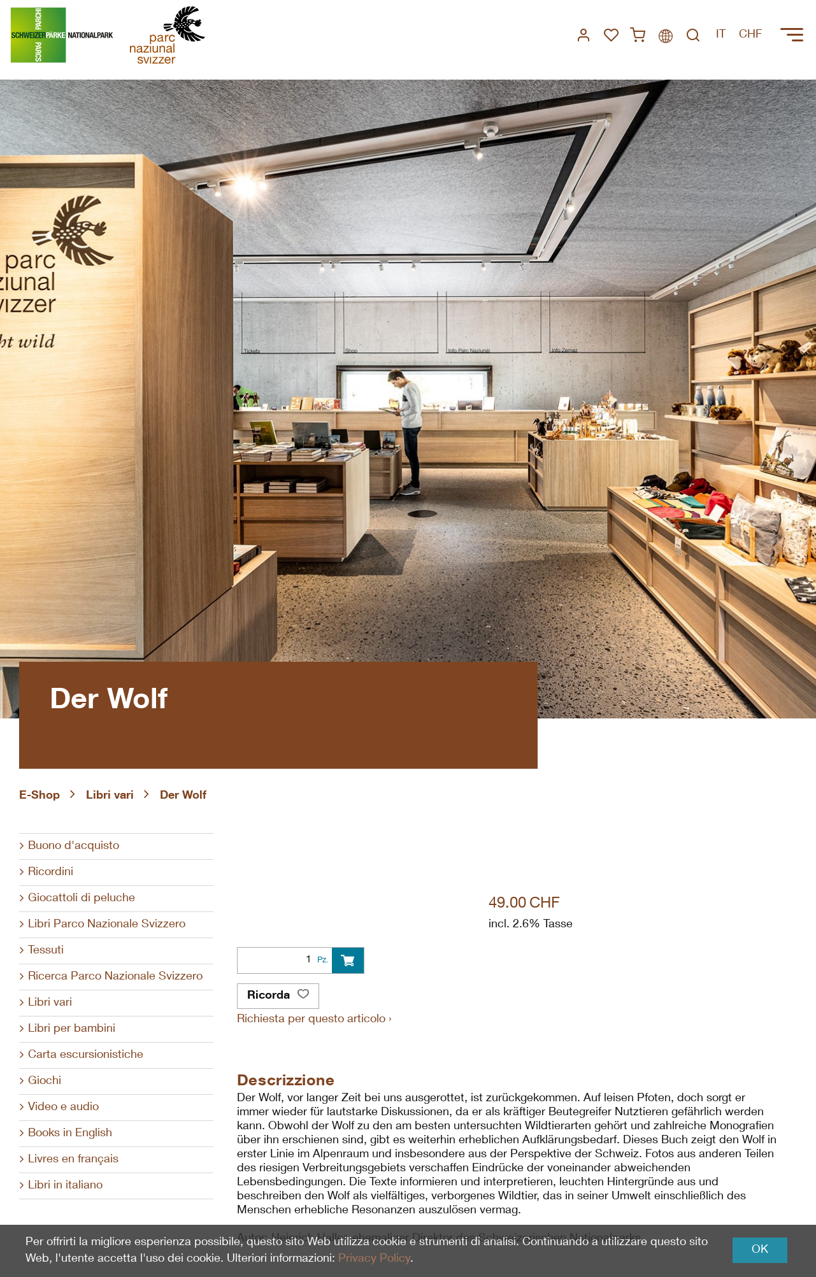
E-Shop (39, 796)
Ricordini (50, 872)
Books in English (70, 1133)
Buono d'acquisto (73, 846)
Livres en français (73, 1160)
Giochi (44, 1081)
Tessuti (46, 951)
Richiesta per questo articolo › (314, 1019)
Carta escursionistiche (85, 1055)
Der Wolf (183, 796)
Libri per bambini (71, 1029)
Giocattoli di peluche (81, 898)
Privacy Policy (374, 1259)
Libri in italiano (65, 1186)
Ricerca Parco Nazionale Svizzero (115, 977)
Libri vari (110, 796)
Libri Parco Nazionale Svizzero (106, 925)
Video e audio (63, 1107)
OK (760, 1250)
